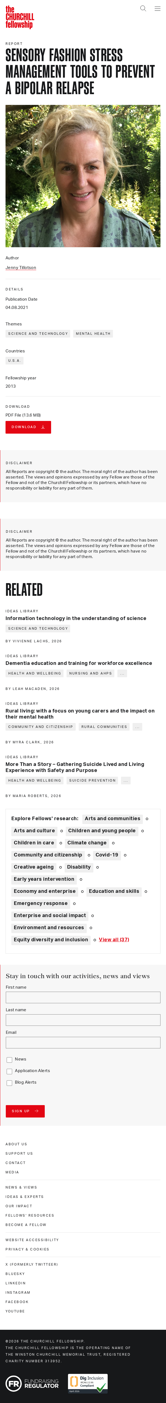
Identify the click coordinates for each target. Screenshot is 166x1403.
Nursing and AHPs (90, 673)
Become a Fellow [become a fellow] (26, 1225)
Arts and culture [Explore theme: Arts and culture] (34, 830)
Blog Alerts (25, 1082)
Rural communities (104, 726)
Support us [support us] (19, 1153)
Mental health (93, 333)
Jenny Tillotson (21, 268)
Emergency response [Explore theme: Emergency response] (41, 903)
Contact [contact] (16, 1163)
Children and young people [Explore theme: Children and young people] (102, 830)
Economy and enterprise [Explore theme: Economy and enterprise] (45, 891)
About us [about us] (16, 1144)
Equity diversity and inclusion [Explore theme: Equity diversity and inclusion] (51, 939)
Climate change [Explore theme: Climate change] (87, 843)
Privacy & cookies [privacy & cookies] (28, 1249)
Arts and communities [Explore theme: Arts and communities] (112, 818)
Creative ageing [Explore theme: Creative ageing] (34, 867)
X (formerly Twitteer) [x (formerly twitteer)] (32, 1264)
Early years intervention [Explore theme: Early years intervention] (44, 879)
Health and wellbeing (34, 673)
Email (11, 1033)
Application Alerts (32, 1071)
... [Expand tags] (122, 673)
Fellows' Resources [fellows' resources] (30, 1215)
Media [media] (12, 1172)
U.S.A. (14, 360)
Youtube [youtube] (15, 1311)
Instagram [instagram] (18, 1292)
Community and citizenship (40, 726)
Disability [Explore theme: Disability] (79, 867)
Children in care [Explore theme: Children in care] (34, 843)
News (20, 1059)
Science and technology (38, 333)
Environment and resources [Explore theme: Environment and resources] (49, 927)
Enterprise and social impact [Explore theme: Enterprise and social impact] (50, 915)
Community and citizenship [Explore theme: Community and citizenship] (48, 855)
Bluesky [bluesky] (15, 1274)
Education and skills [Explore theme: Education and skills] (114, 891)
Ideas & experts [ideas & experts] (25, 1196)
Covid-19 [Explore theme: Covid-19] (107, 855)
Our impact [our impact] (19, 1206)
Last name (16, 1010)
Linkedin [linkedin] (16, 1283)
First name (16, 987)
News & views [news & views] (21, 1187)
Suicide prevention (92, 780)
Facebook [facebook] (17, 1302)
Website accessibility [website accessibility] (32, 1240)
